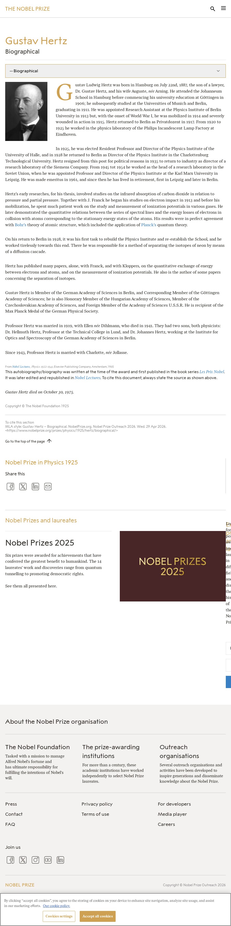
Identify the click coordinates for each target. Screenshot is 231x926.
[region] (115, 909)
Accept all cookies (98, 916)
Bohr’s (20, 224)
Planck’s (148, 224)
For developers (174, 804)
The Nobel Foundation (37, 747)
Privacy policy (97, 804)
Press (11, 804)
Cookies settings (59, 916)
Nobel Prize (19, 885)
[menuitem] (39, 804)
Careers (166, 824)
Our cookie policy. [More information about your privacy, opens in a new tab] (56, 906)
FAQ (10, 824)
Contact (14, 814)
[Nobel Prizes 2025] (173, 598)
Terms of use (95, 814)
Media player (172, 814)
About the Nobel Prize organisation (56, 721)
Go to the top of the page (25, 441)
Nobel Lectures (21, 366)
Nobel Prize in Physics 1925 (41, 462)
